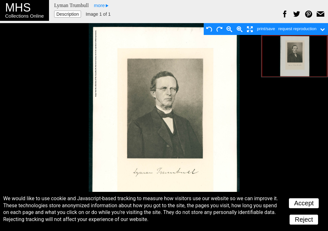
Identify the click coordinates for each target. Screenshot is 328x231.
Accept (304, 203)
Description (67, 14)
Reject (304, 219)
